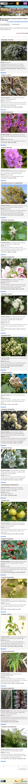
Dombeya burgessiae (7, 257)
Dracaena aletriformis (7, 651)
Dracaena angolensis (7, 688)
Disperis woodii (6, 75)
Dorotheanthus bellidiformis (9, 485)
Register (25, 0)
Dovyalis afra (5, 500)
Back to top (22, 768)
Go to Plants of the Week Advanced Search (17, 21)
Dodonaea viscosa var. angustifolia (12, 183)
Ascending (19, 33)
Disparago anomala (7, 40)
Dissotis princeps (6, 147)
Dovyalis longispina (7, 539)
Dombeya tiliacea (6, 448)
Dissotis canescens (7, 112)
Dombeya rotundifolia (7, 409)
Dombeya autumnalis (7, 220)
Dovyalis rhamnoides (7, 577)
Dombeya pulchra (6, 372)
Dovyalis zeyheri (6, 614)
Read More (3, 72)
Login (22, 0)
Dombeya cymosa (6, 294)
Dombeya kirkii (6, 335)
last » (26, 36)
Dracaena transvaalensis (8, 727)
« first (3, 36)
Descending (25, 33)
